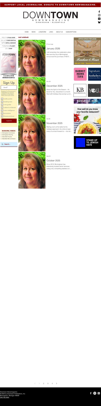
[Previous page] (35, 383)
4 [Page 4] (52, 383)
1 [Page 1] (39, 383)
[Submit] (9, 121)
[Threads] (99, 18)
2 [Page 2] (43, 383)
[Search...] (8, 144)
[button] (33, 32)
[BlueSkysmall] (99, 22)
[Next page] (56, 383)
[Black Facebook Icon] (99, 11)
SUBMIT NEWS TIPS (80, 74)
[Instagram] (99, 15)
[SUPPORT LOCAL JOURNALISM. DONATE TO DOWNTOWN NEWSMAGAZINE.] (50, 4)
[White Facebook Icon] (90, 393)
